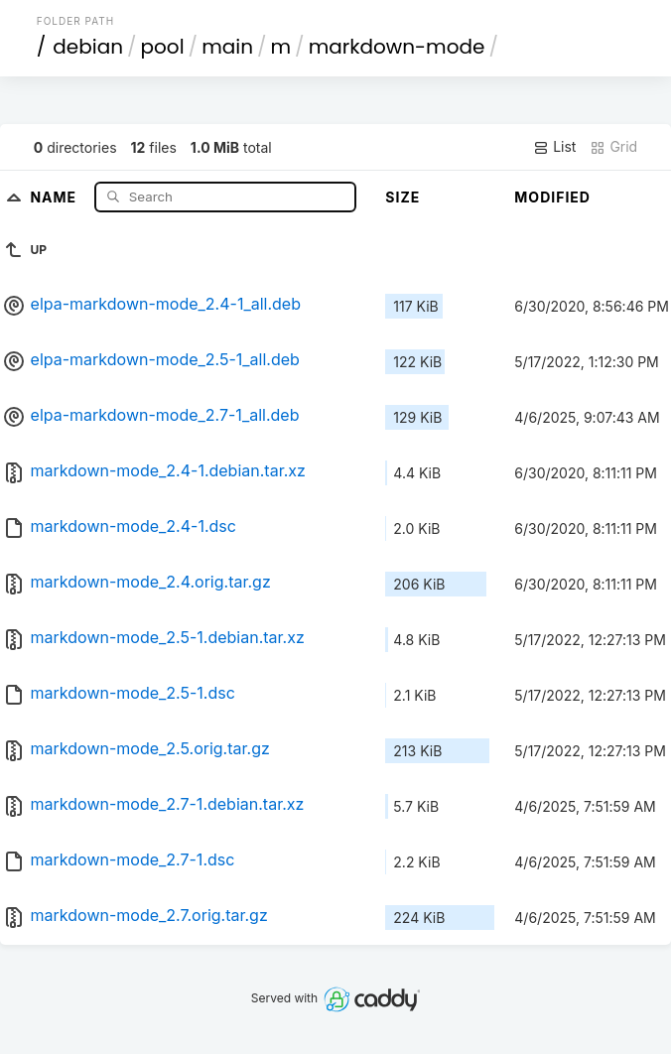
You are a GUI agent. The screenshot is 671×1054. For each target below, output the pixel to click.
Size (402, 197)
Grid (613, 147)
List (554, 147)
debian (88, 47)
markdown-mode (397, 47)
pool (163, 47)
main (227, 47)
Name (55, 196)
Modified (552, 197)
